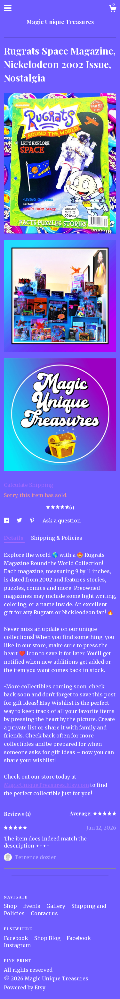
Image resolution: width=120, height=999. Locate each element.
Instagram (17, 945)
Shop (11, 906)
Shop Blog (48, 938)
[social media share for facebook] (7, 520)
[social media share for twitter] (20, 520)
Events (32, 906)
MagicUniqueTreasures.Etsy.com (46, 785)
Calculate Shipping (28, 485)
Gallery (56, 906)
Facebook (16, 938)
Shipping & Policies (56, 538)
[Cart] (112, 9)
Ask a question (62, 520)
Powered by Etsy (24, 987)
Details (14, 538)
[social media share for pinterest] (33, 520)
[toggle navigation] (8, 8)
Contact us (44, 913)
